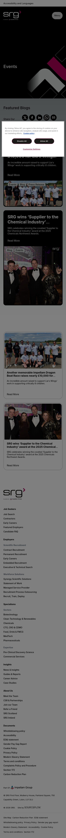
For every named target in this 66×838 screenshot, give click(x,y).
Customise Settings (31, 149)
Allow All (44, 141)
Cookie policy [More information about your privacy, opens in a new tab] (28, 133)
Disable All (22, 141)
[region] (33, 139)
